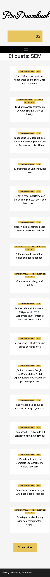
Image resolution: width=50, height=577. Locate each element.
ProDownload (25, 15)
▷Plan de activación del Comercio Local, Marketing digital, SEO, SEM (30, 463)
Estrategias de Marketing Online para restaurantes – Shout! (30, 521)
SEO (38, 71)
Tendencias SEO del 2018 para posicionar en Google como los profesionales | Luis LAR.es (30, 141)
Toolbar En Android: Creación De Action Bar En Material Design (30, 111)
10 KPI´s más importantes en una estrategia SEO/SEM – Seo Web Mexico (30, 200)
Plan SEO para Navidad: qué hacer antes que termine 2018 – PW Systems (29, 80)
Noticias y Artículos (27, 71)
